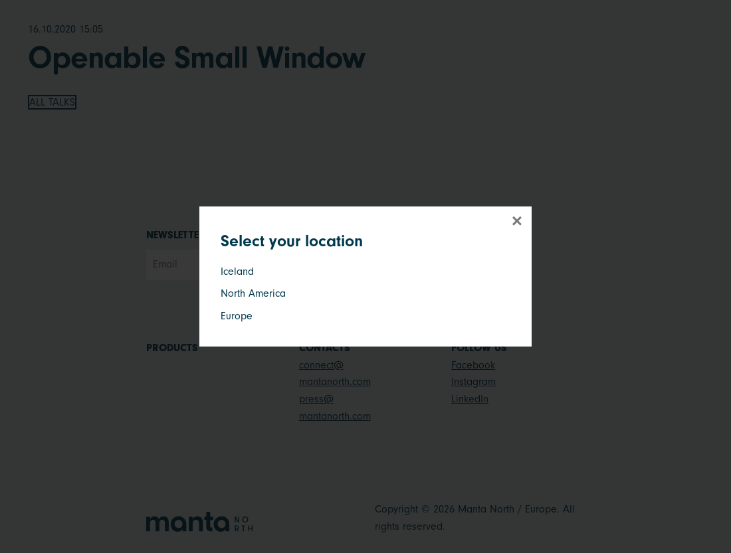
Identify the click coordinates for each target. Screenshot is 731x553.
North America (253, 293)
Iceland (237, 271)
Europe (237, 316)
